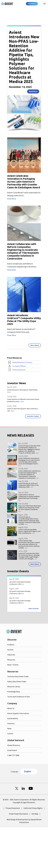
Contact (31, 4)
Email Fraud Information (18, 814)
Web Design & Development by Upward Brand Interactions (24, 820)
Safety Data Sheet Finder (16, 681)
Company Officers (19, 366)
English (27, 771)
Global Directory (13, 745)
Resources (11, 660)
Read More (33, 91)
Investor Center (33, 416)
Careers (10, 733)
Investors (11, 723)
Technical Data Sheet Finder (18, 676)
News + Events (12, 665)
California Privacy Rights (32, 808)
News (9, 728)
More (9, 392)
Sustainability (12, 718)
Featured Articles (19, 370)
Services (10, 649)
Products (10, 644)
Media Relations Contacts (22, 362)
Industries (11, 655)
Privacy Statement (13, 808)
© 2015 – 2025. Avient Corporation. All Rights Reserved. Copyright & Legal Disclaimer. (24, 800)
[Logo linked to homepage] (7, 4)
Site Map (35, 814)
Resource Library (13, 686)
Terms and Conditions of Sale (18, 696)
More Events (34, 608)
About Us (10, 708)
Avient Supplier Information (18, 713)
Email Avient (12, 750)
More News (34, 345)
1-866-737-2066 (13, 755)
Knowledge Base (13, 691)
